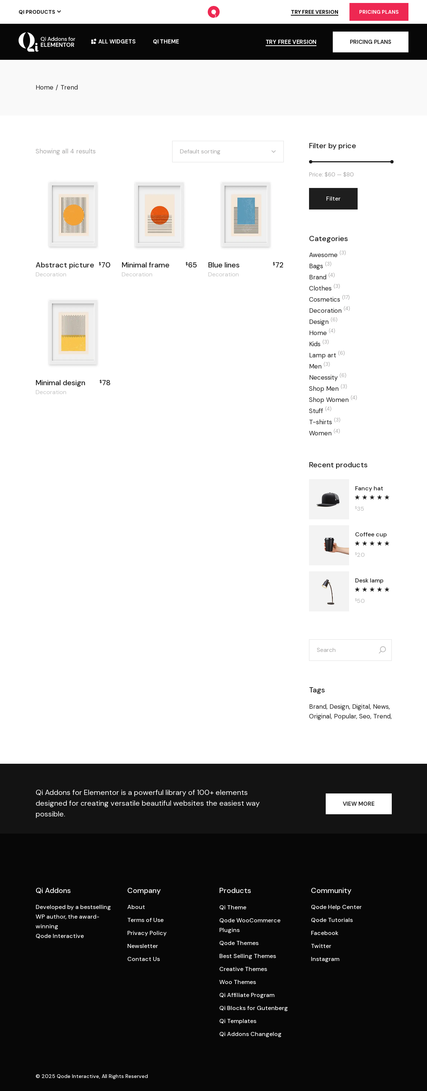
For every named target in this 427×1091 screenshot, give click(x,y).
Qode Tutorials (332, 920)
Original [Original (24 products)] (320, 716)
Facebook (324, 933)
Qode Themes (239, 943)
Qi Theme (232, 907)
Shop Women (329, 400)
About (136, 907)
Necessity (323, 377)
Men (315, 366)
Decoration (51, 274)
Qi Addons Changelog (250, 1034)
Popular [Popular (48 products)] (345, 716)
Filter (333, 198)
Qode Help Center (336, 907)
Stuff (316, 411)
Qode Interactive (78, 1076)
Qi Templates (237, 1021)
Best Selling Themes (247, 956)
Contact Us (143, 959)
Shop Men (324, 388)
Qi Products (37, 12)
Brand (317, 277)
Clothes (320, 288)
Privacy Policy (147, 933)
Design (319, 322)
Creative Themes (243, 969)
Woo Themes (237, 982)
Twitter (321, 946)
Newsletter (142, 946)
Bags (316, 266)
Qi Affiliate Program (247, 995)
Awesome (323, 255)
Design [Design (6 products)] (339, 706)
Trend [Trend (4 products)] (382, 716)
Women (320, 433)
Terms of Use (145, 920)
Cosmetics (324, 299)
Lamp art (322, 355)
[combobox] (228, 151)
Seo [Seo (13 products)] (364, 716)
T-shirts (320, 422)
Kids (315, 344)
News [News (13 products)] (381, 706)
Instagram (325, 959)
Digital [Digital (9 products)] (361, 706)
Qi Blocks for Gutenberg (253, 1008)
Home (318, 333)
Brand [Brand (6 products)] (317, 706)
